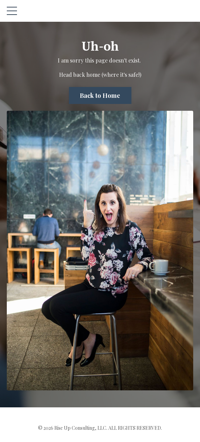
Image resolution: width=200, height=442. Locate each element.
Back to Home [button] (100, 95)
